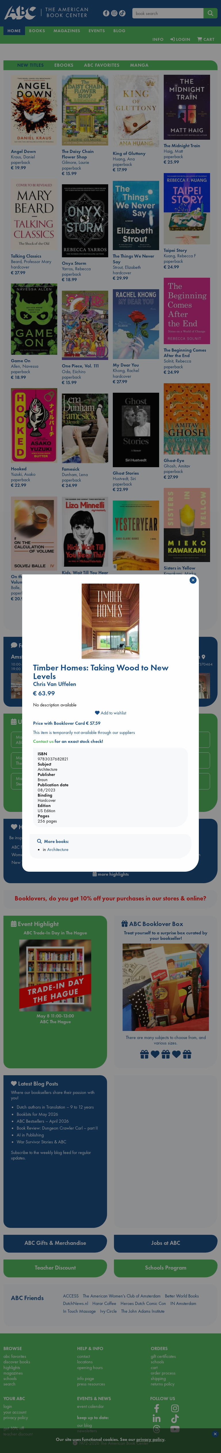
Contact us (43, 741)
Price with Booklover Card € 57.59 (66, 723)
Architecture (57, 849)
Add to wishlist (110, 713)
